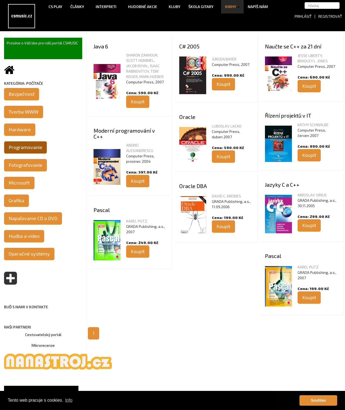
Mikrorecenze (43, 345)
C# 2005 (189, 46)
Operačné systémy (29, 254)
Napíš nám (258, 6)
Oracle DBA (193, 186)
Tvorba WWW (24, 112)
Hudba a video (24, 236)
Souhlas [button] (318, 400)
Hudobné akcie (144, 6)
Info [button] (69, 400)
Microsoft (19, 183)
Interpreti (108, 6)
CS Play (55, 6)
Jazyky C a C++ (282, 184)
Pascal (102, 210)
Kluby (174, 6)
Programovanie (25, 147)
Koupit (138, 101)
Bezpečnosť (21, 94)
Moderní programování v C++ (124, 133)
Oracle (187, 117)
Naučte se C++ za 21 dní (293, 46)
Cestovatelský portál (43, 334)
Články (79, 6)
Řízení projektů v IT (288, 115)
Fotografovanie (25, 165)
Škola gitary (202, 6)
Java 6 (101, 46)
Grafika (16, 200)
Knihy (232, 6)
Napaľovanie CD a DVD (33, 218)
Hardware (20, 129)
